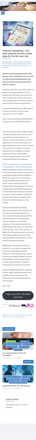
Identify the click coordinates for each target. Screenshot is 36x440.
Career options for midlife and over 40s (17, 315)
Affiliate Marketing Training (22, 62)
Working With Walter (19, 4)
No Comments (17, 358)
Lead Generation (24, 346)
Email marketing (7, 64)
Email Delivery (27, 344)
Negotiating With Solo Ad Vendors (16, 386)
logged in (18, 405)
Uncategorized (23, 65)
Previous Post (9, 329)
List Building (14, 65)
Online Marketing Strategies (18, 382)
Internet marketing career (17, 316)
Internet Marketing (13, 379)
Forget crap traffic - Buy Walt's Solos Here (18, 295)
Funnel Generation (19, 64)
